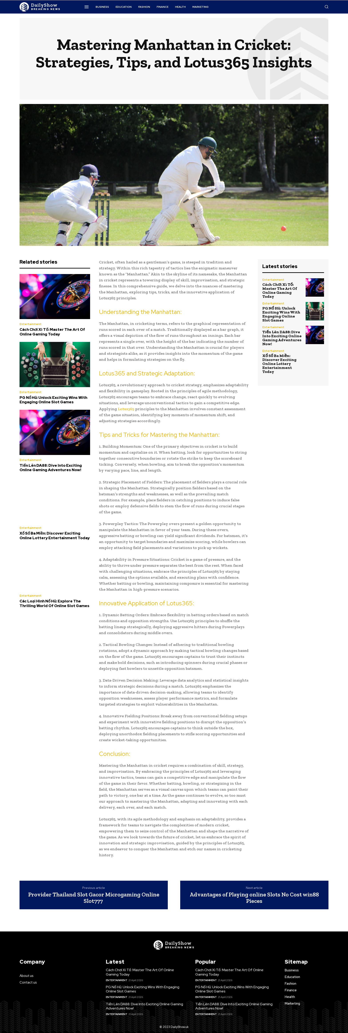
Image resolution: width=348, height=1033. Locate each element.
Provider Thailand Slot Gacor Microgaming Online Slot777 (93, 897)
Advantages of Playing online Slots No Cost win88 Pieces (254, 897)
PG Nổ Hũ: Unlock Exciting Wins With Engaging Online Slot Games (53, 399)
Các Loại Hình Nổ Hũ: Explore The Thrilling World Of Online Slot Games (54, 603)
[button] (326, 7)
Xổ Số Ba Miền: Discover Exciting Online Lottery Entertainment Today (55, 535)
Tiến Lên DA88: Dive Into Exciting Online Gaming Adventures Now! (51, 467)
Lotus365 (125, 408)
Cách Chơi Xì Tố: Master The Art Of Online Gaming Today (52, 331)
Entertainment (31, 324)
